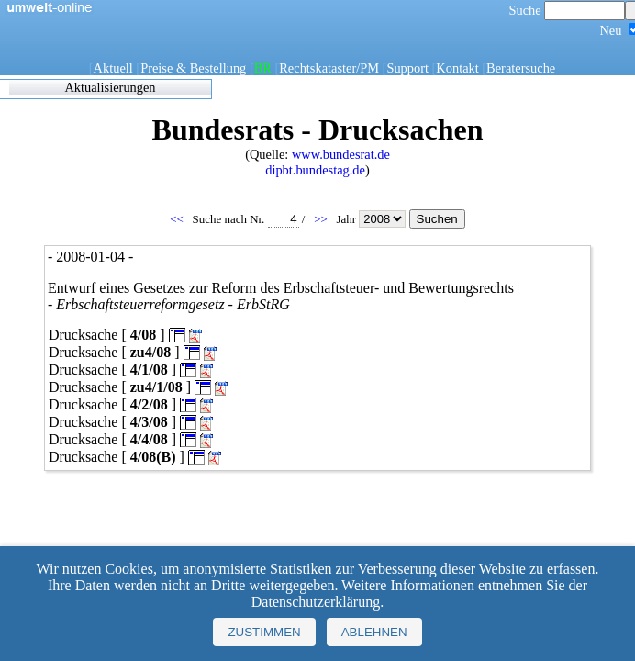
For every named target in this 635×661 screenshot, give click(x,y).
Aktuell (113, 68)
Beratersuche (520, 68)
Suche (567, 10)
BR (263, 68)
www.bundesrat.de (341, 154)
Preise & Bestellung (193, 68)
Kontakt (457, 68)
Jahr (372, 219)
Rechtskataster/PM (329, 68)
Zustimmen (264, 632)
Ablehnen (374, 632)
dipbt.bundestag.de (315, 169)
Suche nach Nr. (246, 219)
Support (407, 68)
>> (322, 219)
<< (178, 219)
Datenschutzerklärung (315, 602)
